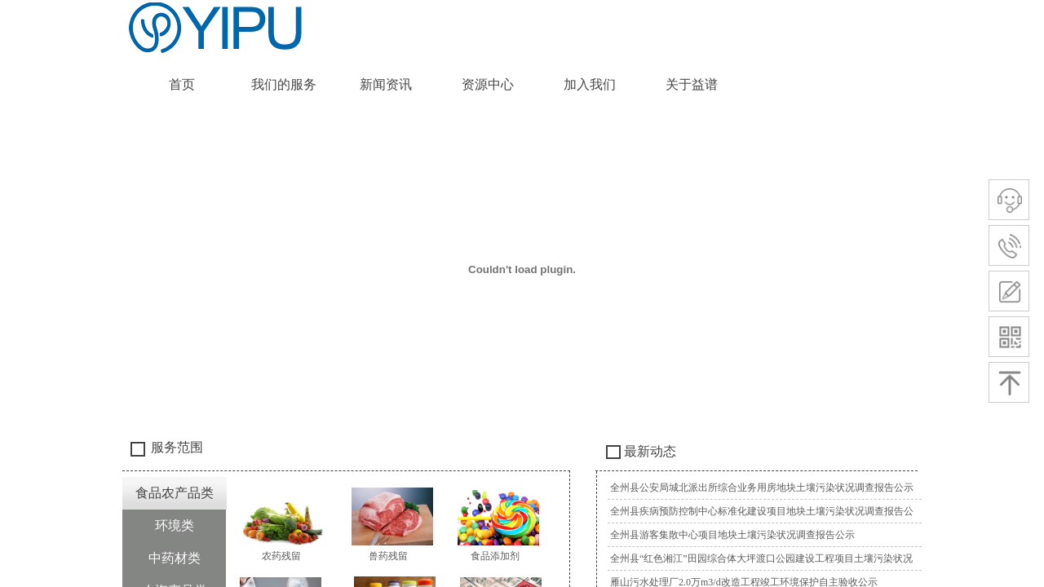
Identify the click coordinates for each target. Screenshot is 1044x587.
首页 (182, 84)
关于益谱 (692, 84)
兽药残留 (388, 556)
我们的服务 (283, 84)
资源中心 (488, 84)
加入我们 (590, 84)
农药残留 (281, 556)
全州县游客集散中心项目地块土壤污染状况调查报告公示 (732, 535)
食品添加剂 (495, 556)
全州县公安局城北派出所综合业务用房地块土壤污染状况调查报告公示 (762, 487)
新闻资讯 (386, 84)
